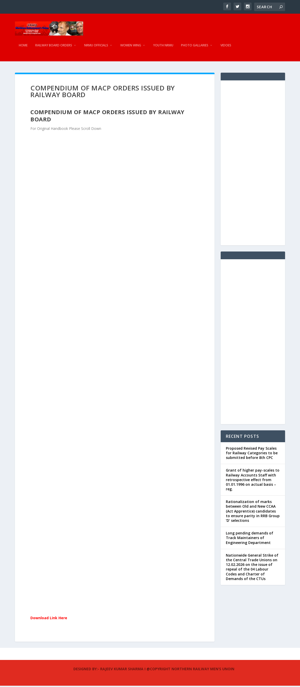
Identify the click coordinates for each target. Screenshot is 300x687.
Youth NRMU (163, 48)
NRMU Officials (96, 48)
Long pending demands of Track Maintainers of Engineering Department (249, 539)
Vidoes (225, 48)
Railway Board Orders (53, 48)
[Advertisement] (253, 164)
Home (23, 48)
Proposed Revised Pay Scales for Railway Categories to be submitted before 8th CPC (252, 454)
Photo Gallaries (194, 48)
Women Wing (130, 48)
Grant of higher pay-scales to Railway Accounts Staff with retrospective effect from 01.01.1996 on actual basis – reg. (252, 481)
